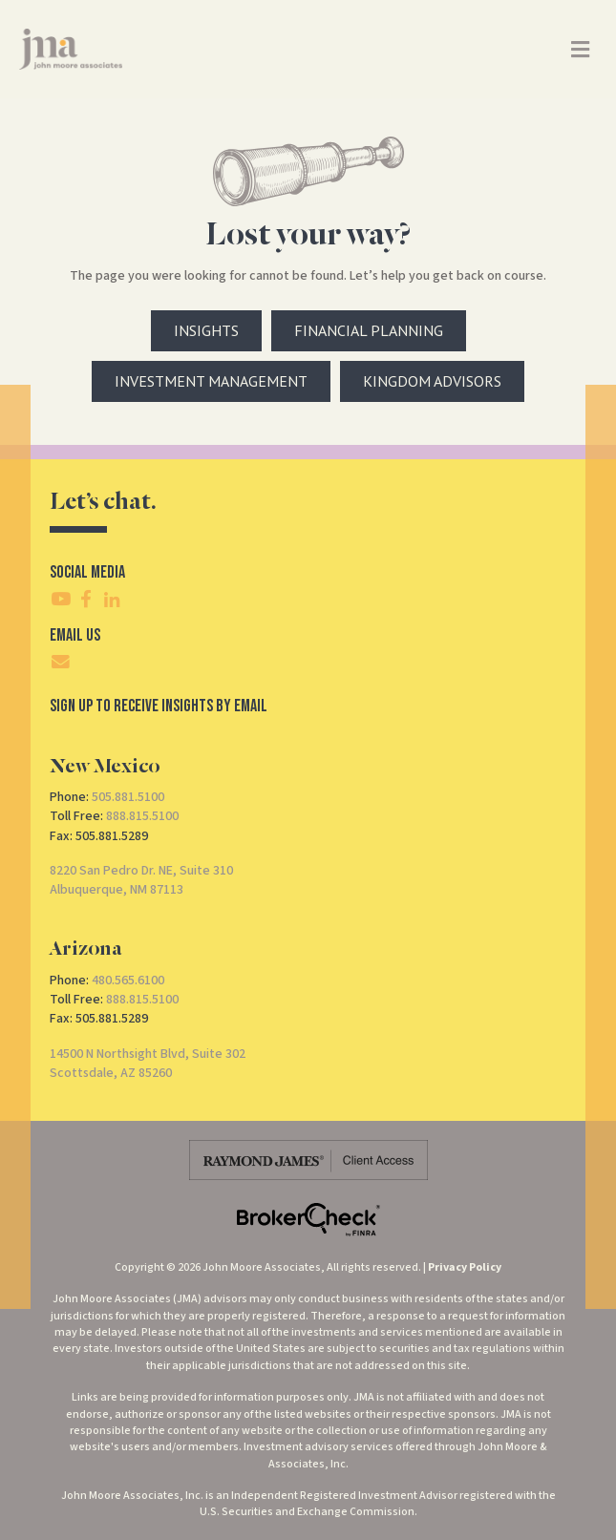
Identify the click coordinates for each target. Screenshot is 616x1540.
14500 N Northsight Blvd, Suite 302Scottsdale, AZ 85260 (147, 1063)
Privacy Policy (464, 1267)
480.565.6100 (128, 980)
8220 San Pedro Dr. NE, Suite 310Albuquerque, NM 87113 (141, 880)
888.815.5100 (142, 816)
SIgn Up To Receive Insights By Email (158, 706)
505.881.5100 (128, 797)
